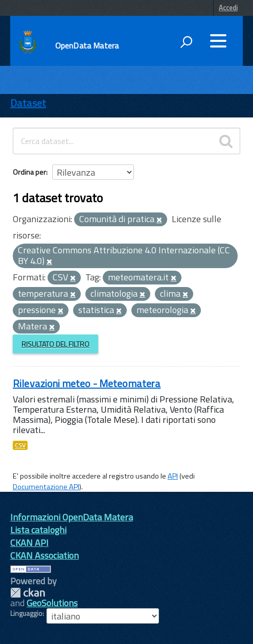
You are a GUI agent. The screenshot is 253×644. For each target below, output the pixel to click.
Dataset (28, 103)
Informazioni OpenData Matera (71, 517)
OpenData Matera (87, 45)
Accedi (228, 8)
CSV (20, 445)
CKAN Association (44, 555)
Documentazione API (46, 486)
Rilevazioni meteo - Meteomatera (86, 383)
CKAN (27, 592)
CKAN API (29, 543)
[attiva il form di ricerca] (186, 42)
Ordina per (29, 171)
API (173, 476)
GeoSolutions (52, 603)
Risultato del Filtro (55, 344)
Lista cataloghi (38, 530)
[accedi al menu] (218, 41)
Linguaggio (26, 613)
